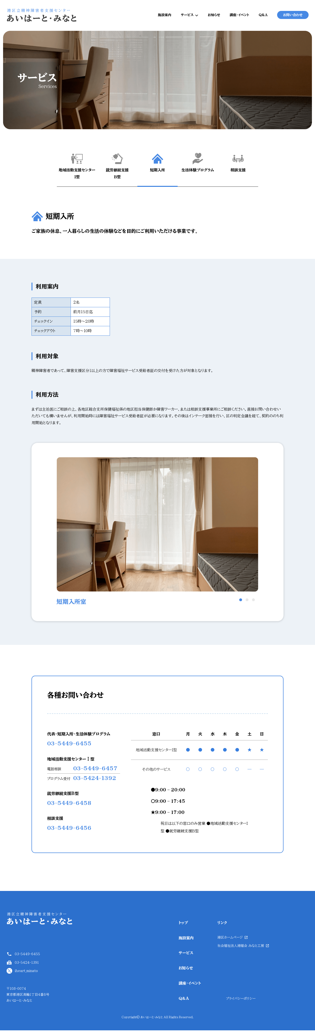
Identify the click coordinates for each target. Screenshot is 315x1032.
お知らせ (214, 16)
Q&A (263, 16)
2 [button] (247, 601)
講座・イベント (239, 16)
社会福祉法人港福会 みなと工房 (240, 947)
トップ (183, 925)
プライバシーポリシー (241, 1000)
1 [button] (240, 601)
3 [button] (253, 601)
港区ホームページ (230, 939)
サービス (187, 16)
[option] (157, 534)
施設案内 (164, 16)
